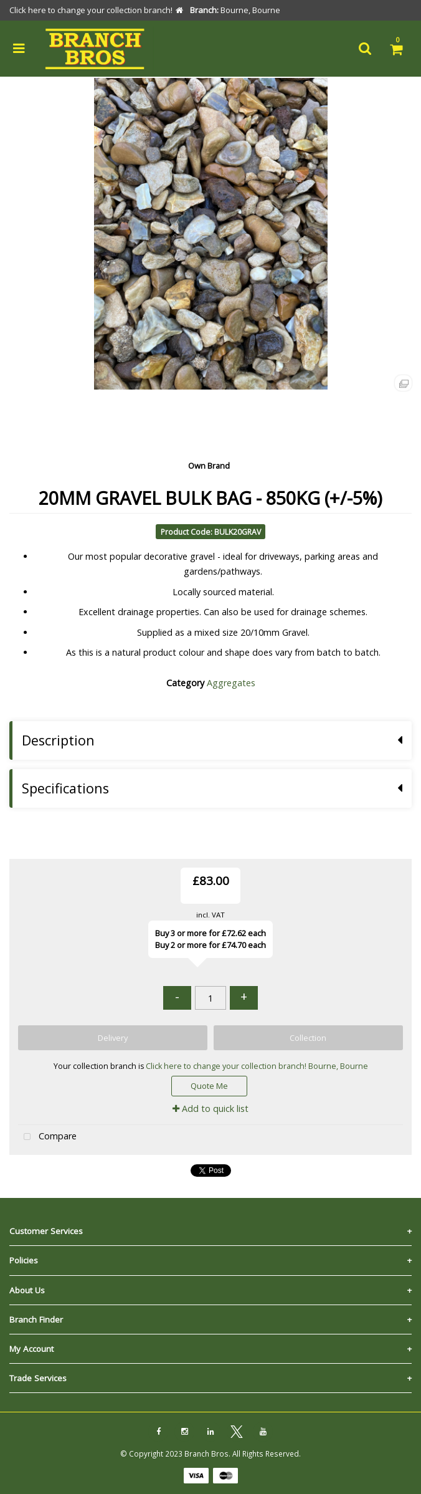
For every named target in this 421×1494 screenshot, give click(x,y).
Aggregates (231, 683)
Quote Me (209, 1085)
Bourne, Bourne (338, 1066)
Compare (47, 1137)
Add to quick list (210, 1108)
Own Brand (209, 465)
